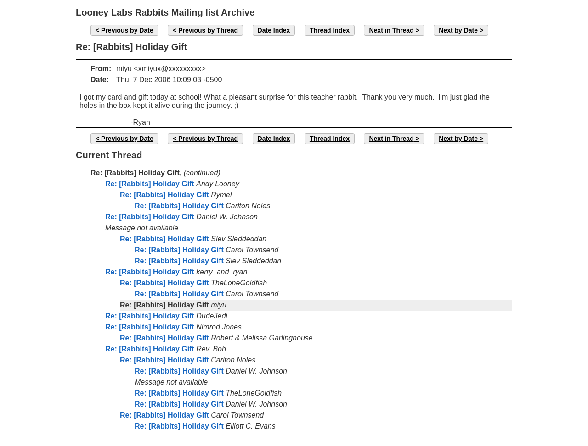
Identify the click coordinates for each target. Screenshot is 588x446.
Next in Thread (391, 30)
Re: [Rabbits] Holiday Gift (149, 184)
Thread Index (330, 30)
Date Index (274, 30)
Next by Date (458, 30)
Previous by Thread (208, 30)
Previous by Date (127, 30)
